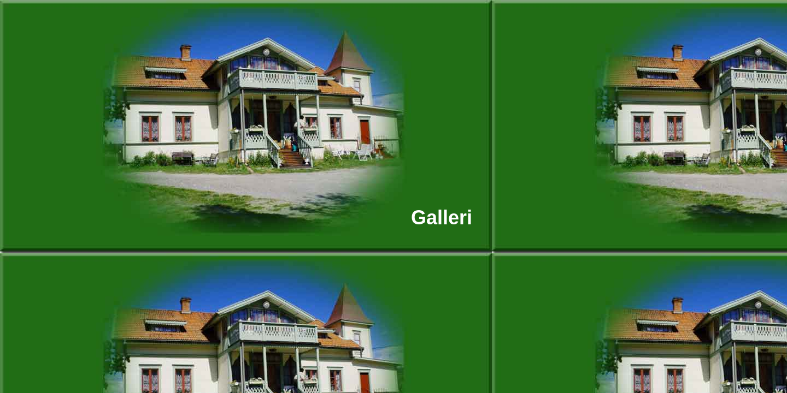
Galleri (441, 217)
